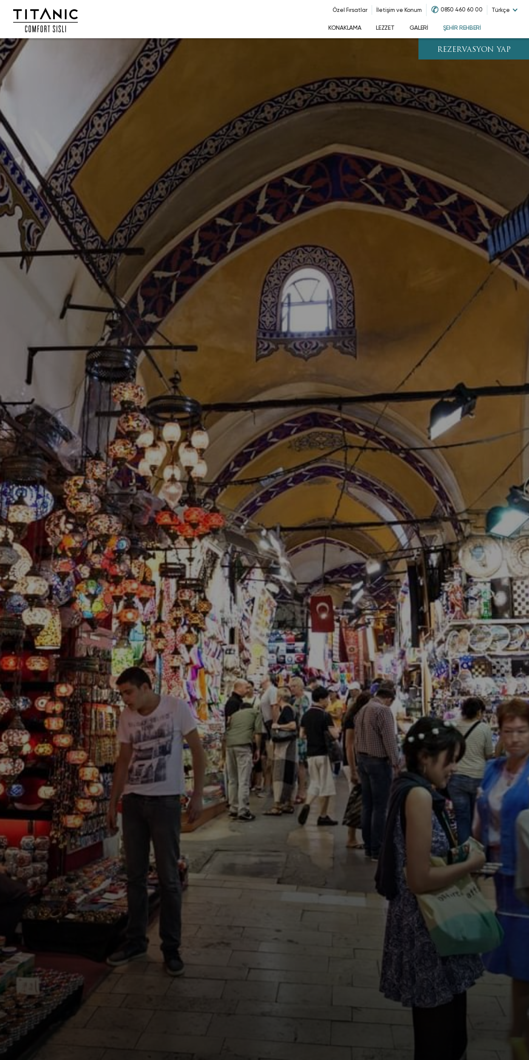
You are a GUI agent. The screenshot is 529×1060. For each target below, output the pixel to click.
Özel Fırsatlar (350, 10)
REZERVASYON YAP (474, 50)
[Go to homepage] (45, 19)
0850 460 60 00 (462, 9)
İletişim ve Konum (399, 10)
